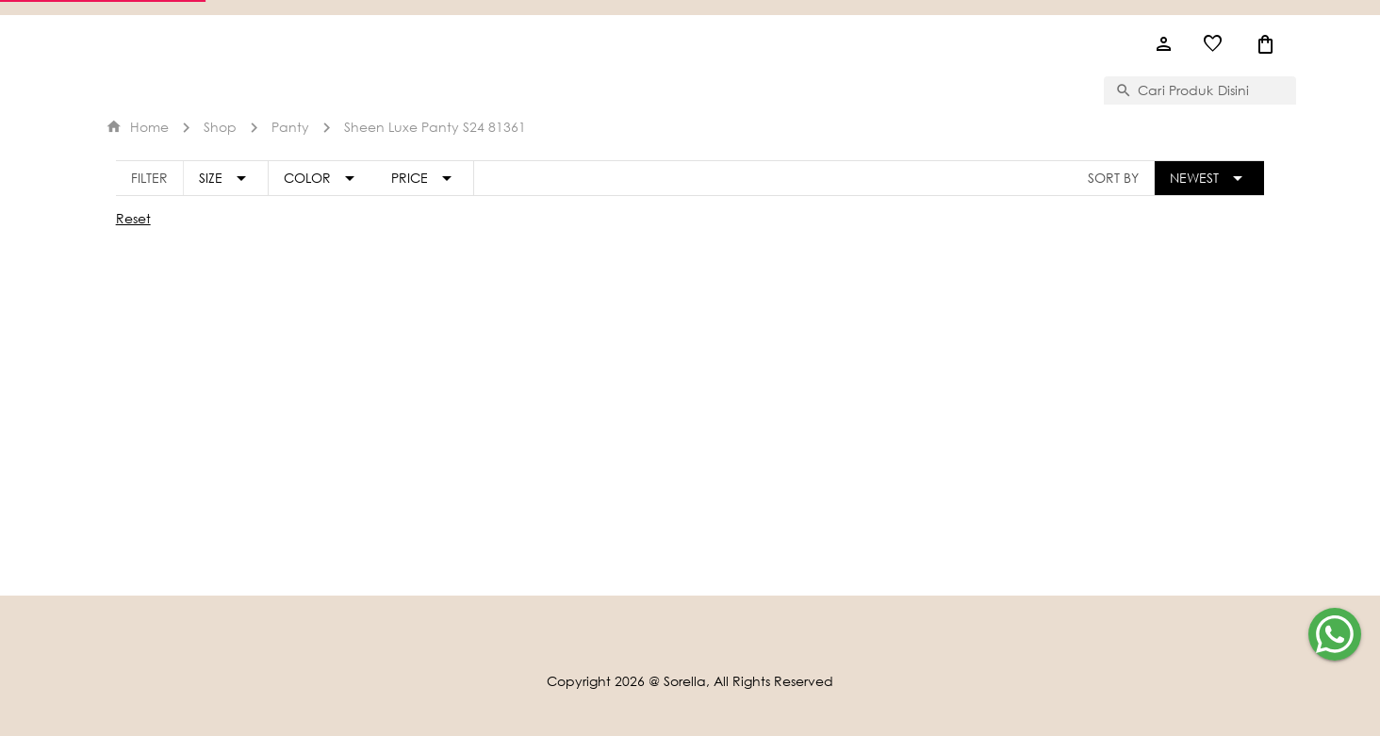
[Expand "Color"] (322, 178)
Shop (220, 127)
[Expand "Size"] (226, 178)
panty (290, 127)
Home (137, 127)
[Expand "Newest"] (1209, 178)
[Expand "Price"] (425, 178)
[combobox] (1211, 90)
